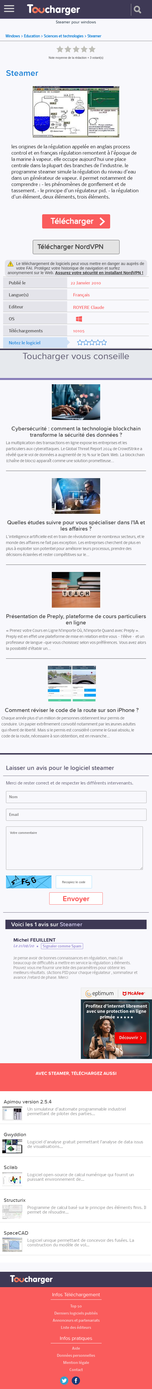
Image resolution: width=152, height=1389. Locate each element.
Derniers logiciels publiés (76, 1313)
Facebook (80, 1380)
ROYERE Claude (88, 307)
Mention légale (76, 1362)
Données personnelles (76, 1355)
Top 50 (76, 1306)
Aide (76, 1348)
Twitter (66, 1380)
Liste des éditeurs (76, 1327)
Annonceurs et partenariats (76, 1320)
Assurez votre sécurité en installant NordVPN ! (99, 272)
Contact (76, 1369)
